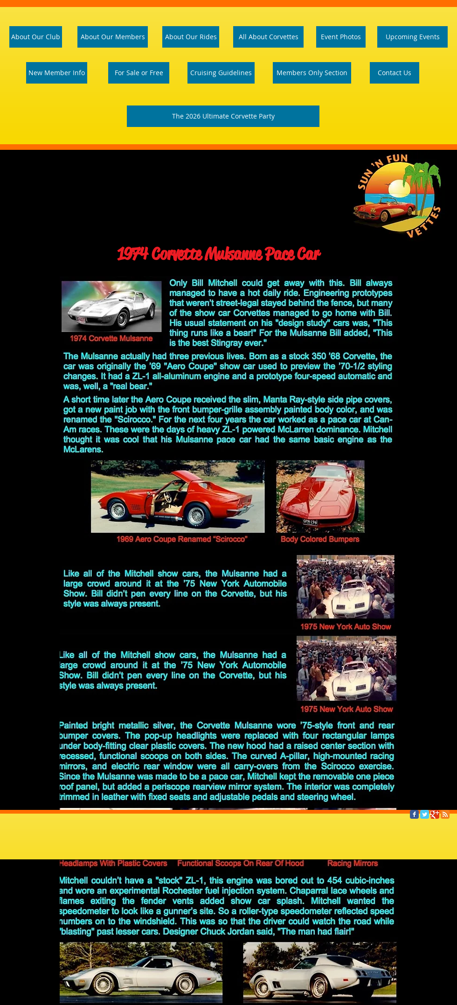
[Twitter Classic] (424, 814)
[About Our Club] (35, 37)
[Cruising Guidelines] (221, 73)
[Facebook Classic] (414, 814)
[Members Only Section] (312, 73)
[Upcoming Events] (412, 37)
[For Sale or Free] (138, 73)
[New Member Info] (56, 73)
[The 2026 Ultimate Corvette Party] (223, 116)
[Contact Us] (394, 73)
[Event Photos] (341, 37)
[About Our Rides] (190, 37)
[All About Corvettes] (268, 37)
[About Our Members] (112, 37)
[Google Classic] (434, 814)
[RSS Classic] (445, 814)
